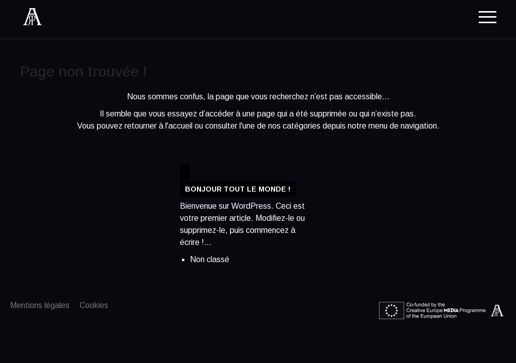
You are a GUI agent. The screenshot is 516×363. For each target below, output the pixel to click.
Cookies (94, 305)
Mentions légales (40, 305)
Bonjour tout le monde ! (237, 189)
